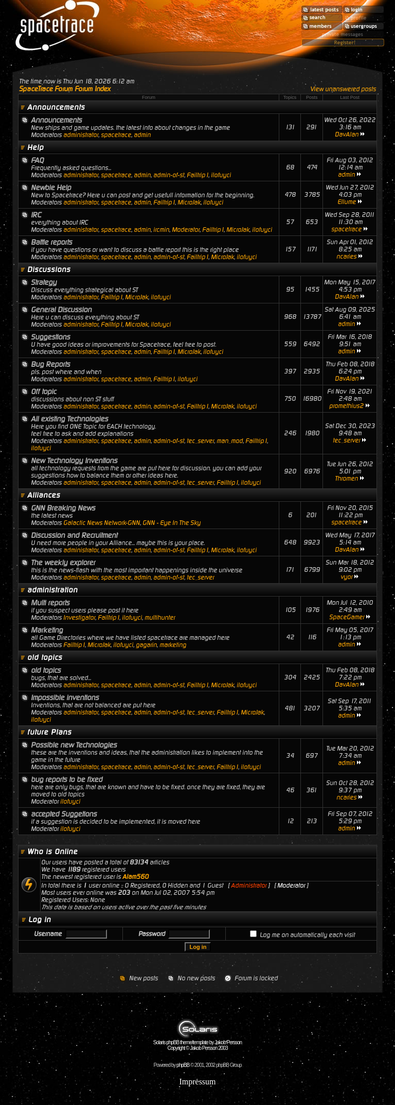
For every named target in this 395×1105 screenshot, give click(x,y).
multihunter (160, 617)
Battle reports (51, 242)
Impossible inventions (65, 697)
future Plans (49, 732)
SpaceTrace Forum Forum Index (65, 89)
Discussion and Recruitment (74, 535)
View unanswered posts (343, 89)
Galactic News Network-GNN (101, 522)
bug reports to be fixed (66, 779)
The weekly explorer (63, 562)
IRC (36, 215)
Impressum (197, 1081)
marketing (172, 645)
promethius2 (346, 406)
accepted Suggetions (64, 814)
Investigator (79, 617)
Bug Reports (50, 364)
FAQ (37, 160)
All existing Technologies (69, 419)
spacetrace (116, 135)
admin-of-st (168, 175)
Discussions (48, 269)
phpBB (182, 1065)
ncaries (346, 256)
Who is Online (52, 851)
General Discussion (61, 309)
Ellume (346, 202)
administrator (80, 135)
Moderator (186, 229)
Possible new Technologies (74, 745)
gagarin (146, 645)
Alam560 (135, 876)
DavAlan (346, 134)
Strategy (44, 282)
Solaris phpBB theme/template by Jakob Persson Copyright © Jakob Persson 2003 (197, 1043)
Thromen (346, 478)
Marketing (47, 630)
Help (35, 147)
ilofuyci (221, 175)
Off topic (43, 391)
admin (142, 135)
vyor (346, 577)
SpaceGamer (346, 617)
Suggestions (50, 337)
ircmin (161, 229)
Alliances (43, 495)
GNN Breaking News (63, 508)
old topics (44, 657)
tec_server (200, 441)
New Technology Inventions (74, 460)
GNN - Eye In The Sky (171, 522)
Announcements (56, 107)
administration (52, 590)
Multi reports (50, 603)
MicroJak (189, 202)
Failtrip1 (197, 175)
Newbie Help (51, 187)
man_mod (230, 441)
